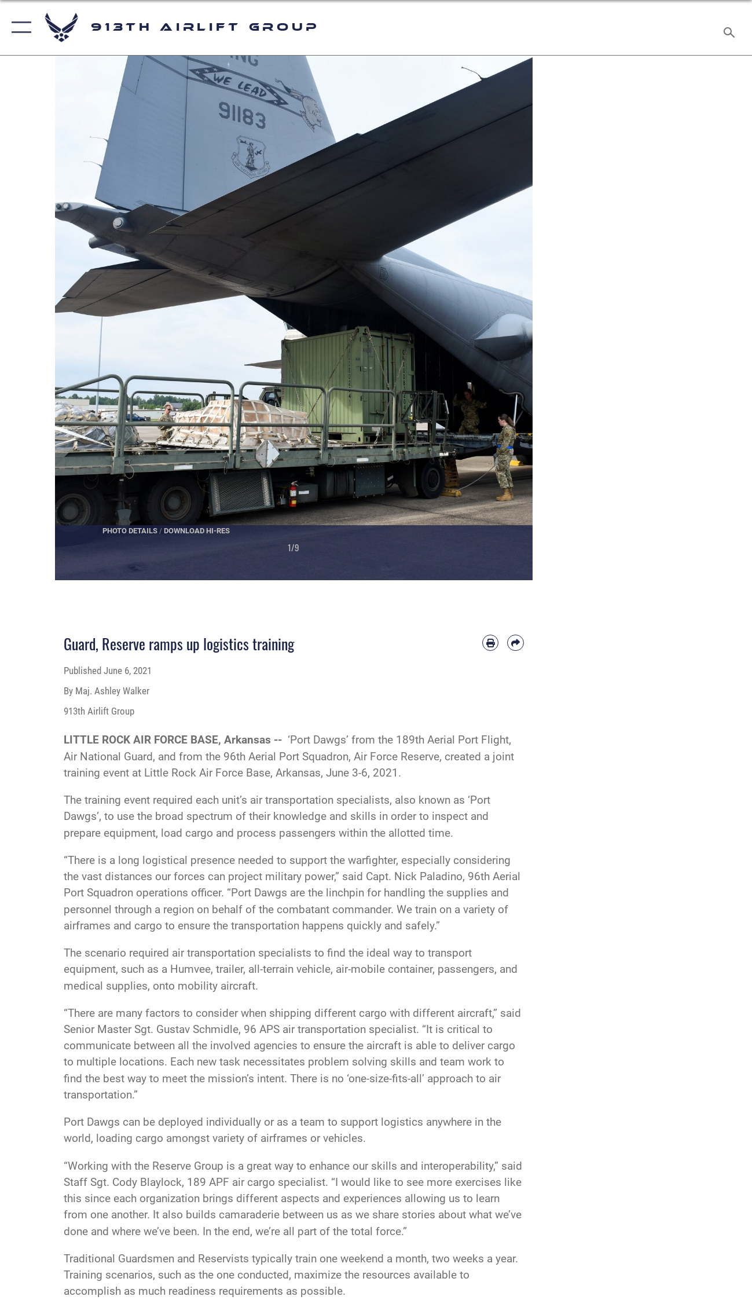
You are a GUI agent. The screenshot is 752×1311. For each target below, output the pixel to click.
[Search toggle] (731, 27)
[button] (19, 27)
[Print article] (490, 643)
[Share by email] (515, 643)
